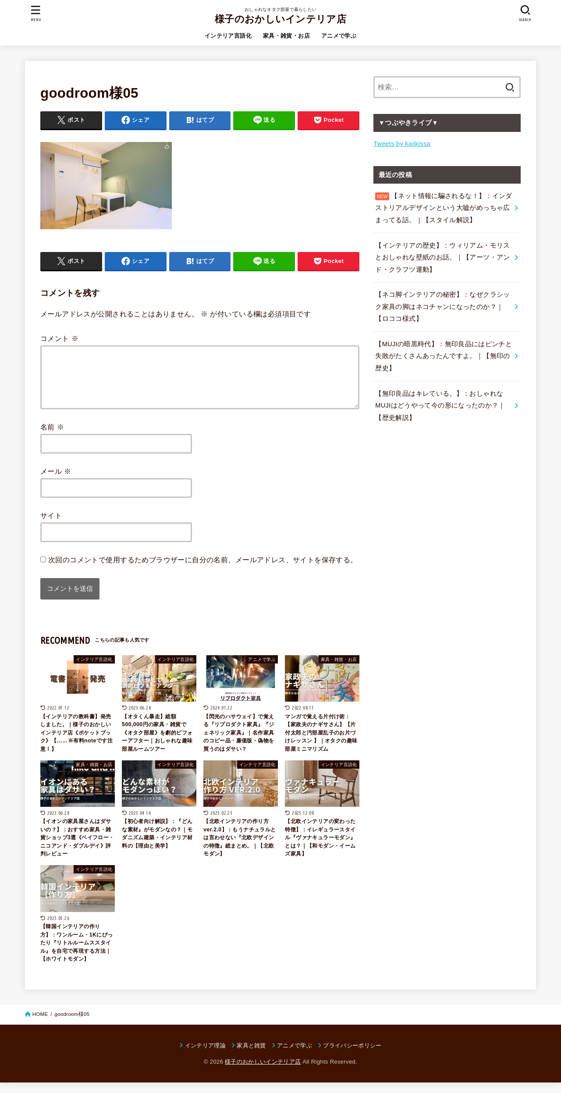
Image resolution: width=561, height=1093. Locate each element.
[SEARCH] (525, 13)
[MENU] (36, 13)
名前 (52, 437)
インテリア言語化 (228, 35)
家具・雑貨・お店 (286, 35)
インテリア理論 (205, 1056)
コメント (59, 338)
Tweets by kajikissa (401, 143)
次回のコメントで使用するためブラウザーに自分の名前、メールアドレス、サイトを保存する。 (203, 570)
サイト (51, 526)
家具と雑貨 (251, 1056)
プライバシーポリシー (352, 1056)
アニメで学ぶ (338, 35)
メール (55, 482)
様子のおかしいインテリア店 (280, 19)
